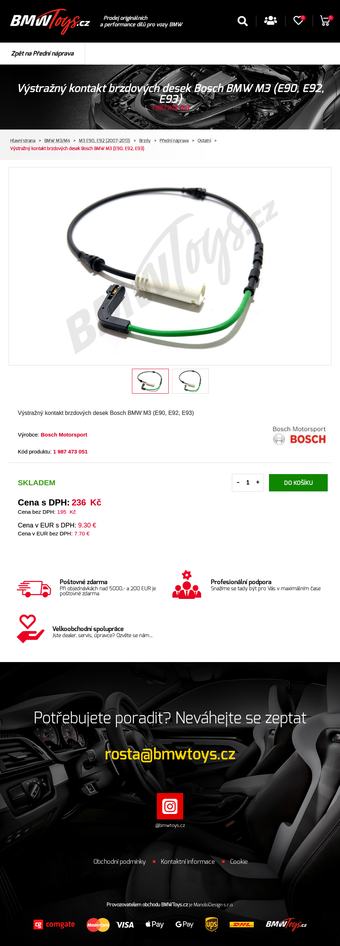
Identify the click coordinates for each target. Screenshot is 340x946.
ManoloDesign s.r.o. (213, 905)
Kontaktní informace (188, 862)
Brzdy (145, 141)
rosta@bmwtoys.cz (170, 754)
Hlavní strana (22, 141)
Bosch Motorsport (64, 435)
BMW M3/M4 (57, 141)
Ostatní (204, 141)
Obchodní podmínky (119, 862)
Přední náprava (174, 141)
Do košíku (298, 483)
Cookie (239, 862)
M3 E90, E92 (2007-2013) (104, 141)
